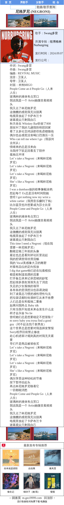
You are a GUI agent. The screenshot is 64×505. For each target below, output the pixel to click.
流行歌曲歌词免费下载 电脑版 (32, 501)
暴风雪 (52, 468)
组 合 (56, 2)
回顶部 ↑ (49, 498)
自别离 (31, 468)
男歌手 (24, 2)
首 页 (8, 2)
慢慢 (52, 492)
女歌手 (40, 2)
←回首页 (15, 498)
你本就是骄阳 (11, 468)
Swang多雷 (51, 33)
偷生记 (10, 492)
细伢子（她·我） (31, 492)
